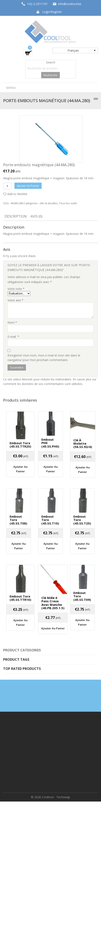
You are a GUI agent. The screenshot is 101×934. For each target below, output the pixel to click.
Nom (12, 322)
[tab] (15, 216)
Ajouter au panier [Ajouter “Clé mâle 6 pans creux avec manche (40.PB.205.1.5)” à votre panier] (53, 628)
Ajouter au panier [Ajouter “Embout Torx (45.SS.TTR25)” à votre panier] (20, 469)
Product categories (22, 650)
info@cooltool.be (69, 4)
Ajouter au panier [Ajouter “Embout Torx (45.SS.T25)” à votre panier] (82, 546)
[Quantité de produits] (7, 186)
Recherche (50, 75)
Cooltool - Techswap (56, 797)
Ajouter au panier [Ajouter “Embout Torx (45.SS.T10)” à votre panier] (50, 546)
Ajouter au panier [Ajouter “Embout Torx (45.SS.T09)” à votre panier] (82, 622)
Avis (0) (36, 216)
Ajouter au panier (28, 186)
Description (16, 216)
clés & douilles (49, 203)
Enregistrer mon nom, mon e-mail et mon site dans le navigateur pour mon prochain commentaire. (44, 357)
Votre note (16, 289)
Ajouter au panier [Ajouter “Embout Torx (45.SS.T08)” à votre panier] (19, 546)
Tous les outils (68, 203)
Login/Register (52, 12)
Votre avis (15, 300)
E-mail (13, 337)
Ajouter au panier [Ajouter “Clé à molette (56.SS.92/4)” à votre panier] (82, 469)
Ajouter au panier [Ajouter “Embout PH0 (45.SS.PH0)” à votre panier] (50, 469)
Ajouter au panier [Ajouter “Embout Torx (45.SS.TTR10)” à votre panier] (20, 622)
